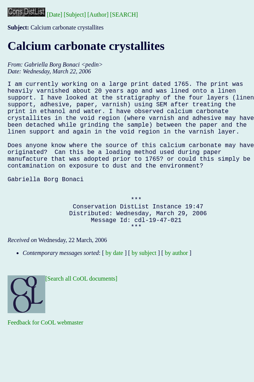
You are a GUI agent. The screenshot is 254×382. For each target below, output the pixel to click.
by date (114, 286)
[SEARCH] (124, 14)
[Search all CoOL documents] (81, 312)
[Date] (54, 14)
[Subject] (75, 14)
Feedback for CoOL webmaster (45, 355)
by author (176, 286)
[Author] (98, 14)
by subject (144, 286)
